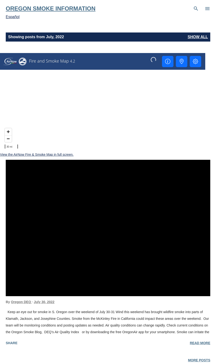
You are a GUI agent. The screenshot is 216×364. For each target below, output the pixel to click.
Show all (198, 37)
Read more (200, 343)
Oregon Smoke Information (51, 8)
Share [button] (11, 343)
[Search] (196, 8)
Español (13, 17)
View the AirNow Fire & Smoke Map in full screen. (37, 154)
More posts (199, 360)
